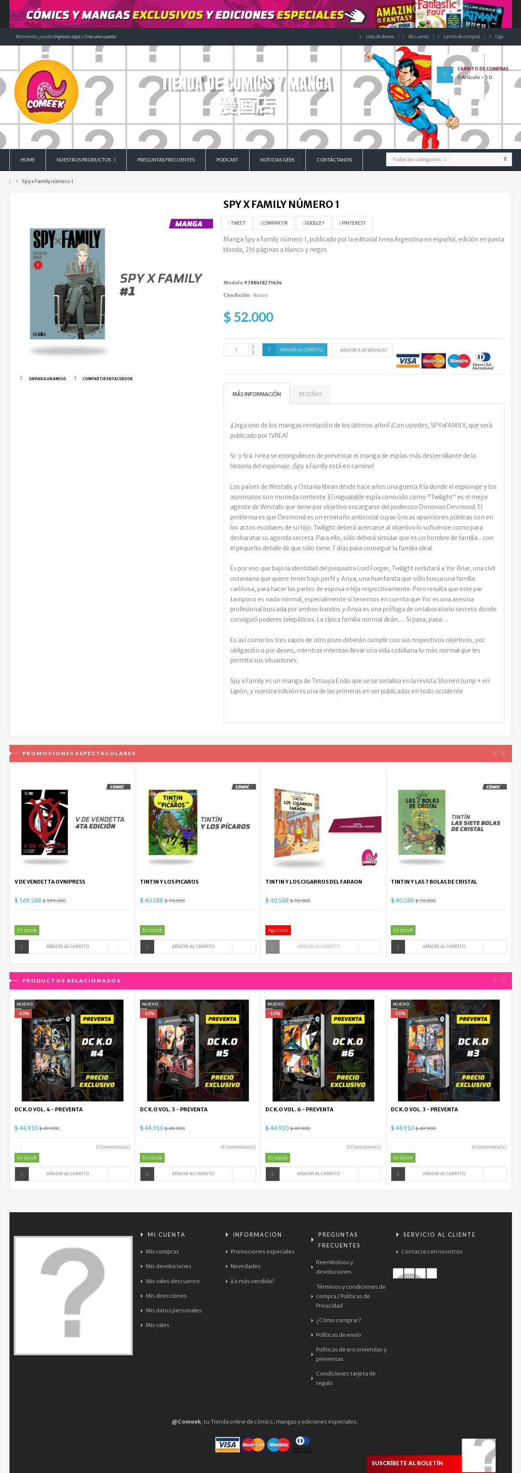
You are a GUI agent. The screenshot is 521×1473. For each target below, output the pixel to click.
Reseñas (310, 394)
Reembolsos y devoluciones (334, 1267)
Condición (236, 295)
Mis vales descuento (173, 1281)
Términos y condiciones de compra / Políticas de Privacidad (351, 1296)
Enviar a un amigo (47, 379)
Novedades (246, 1266)
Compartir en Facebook (107, 379)
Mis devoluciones (169, 1266)
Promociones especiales (263, 1251)
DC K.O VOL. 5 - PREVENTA (173, 1109)
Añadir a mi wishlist (362, 350)
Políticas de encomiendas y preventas (351, 1354)
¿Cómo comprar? (338, 1320)
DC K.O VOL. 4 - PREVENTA (48, 1109)
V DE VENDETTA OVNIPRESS (50, 881)
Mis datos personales (174, 1310)
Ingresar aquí (66, 37)
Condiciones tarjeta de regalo (346, 1378)
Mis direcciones (166, 1295)
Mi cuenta (416, 37)
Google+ (313, 223)
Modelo (233, 283)
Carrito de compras (459, 37)
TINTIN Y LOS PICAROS (169, 881)
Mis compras (162, 1251)
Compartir (274, 223)
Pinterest (352, 223)
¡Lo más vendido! (252, 1281)
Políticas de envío (338, 1335)
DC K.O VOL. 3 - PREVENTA (424, 1109)
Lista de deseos (377, 37)
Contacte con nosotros (432, 1251)
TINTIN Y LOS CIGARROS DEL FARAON (313, 881)
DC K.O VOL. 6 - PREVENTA (299, 1109)
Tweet (237, 223)
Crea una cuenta (100, 37)
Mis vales (158, 1325)
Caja (496, 37)
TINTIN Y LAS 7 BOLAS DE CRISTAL (434, 881)
